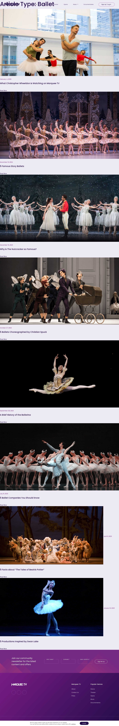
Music (92, 699)
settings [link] (73, 724)
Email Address (85, 659)
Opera (93, 696)
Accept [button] (84, 723)
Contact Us (75, 692)
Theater (93, 692)
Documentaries (95, 702)
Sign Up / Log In (106, 4)
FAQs (73, 696)
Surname (66, 659)
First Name (50, 659)
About (73, 689)
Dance (93, 689)
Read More (3, 90)
